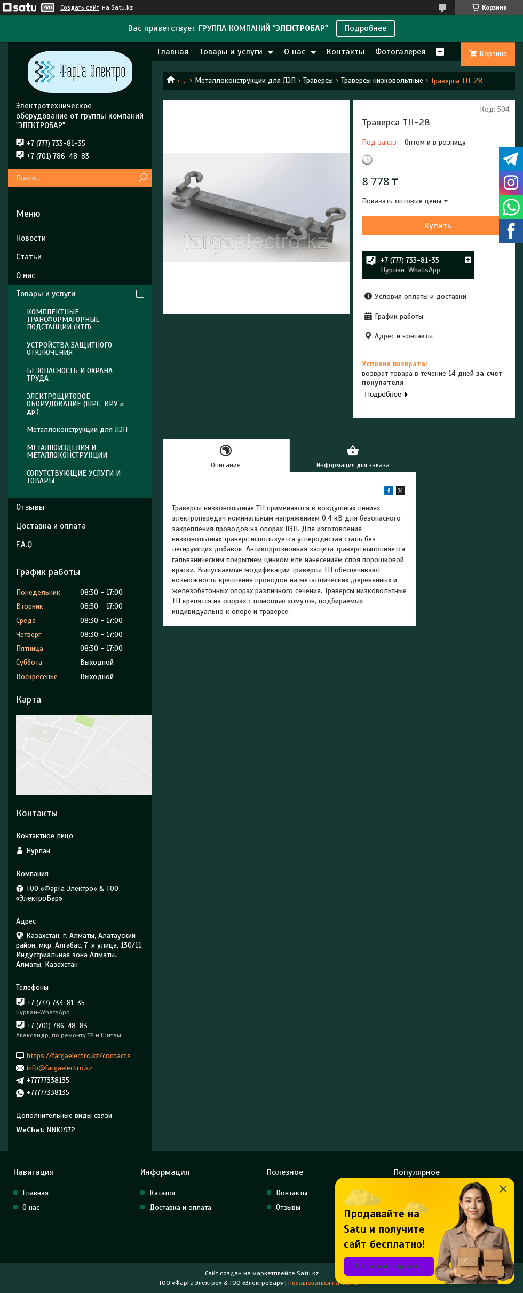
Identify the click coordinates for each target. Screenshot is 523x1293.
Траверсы (318, 80)
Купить (437, 225)
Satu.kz (308, 1273)
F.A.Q (24, 544)
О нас (294, 51)
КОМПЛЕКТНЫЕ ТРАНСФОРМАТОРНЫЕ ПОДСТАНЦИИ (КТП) (63, 320)
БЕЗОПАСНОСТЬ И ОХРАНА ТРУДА (70, 374)
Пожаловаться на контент (326, 1283)
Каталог (162, 1192)
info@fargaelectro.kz (59, 1068)
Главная (172, 51)
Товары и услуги (231, 51)
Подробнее (365, 28)
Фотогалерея (400, 51)
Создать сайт (79, 7)
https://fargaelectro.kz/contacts (79, 1055)
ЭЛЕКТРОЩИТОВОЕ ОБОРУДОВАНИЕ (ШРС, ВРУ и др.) (75, 404)
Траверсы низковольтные (382, 80)
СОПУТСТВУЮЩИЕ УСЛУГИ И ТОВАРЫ (74, 477)
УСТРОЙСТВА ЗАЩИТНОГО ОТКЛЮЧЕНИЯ (69, 349)
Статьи (29, 257)
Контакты (345, 51)
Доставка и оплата (51, 526)
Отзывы (30, 507)
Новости (31, 238)
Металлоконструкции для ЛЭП (245, 80)
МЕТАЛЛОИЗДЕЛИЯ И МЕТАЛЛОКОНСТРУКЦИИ (67, 451)
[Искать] (142, 178)
